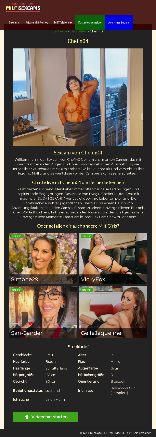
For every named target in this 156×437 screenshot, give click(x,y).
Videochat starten (45, 417)
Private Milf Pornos (37, 22)
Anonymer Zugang (119, 22)
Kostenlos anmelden (90, 22)
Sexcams (14, 22)
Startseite (59, 31)
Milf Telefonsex (63, 22)
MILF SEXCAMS (93, 433)
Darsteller (78, 31)
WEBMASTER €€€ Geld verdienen (130, 433)
